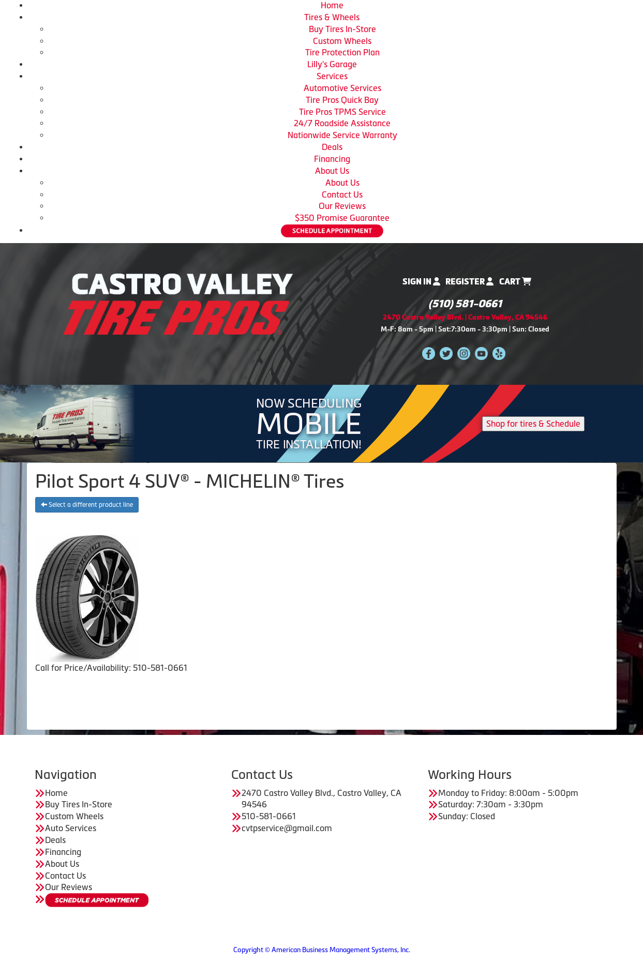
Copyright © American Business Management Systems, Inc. (321, 950)
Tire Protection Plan (342, 52)
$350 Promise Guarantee (342, 217)
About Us (332, 170)
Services (332, 76)
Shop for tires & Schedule (533, 423)
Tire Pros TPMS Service (342, 111)
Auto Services (70, 828)
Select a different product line (87, 504)
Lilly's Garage (332, 64)
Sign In (421, 281)
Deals (332, 147)
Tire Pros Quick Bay (342, 99)
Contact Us (342, 194)
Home (332, 5)
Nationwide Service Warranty (342, 135)
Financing (332, 158)
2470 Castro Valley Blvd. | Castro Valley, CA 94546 (465, 317)
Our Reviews (342, 205)
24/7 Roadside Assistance (342, 123)
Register (469, 281)
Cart (515, 281)
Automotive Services (342, 88)
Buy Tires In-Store (342, 29)
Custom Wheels (342, 41)
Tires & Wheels (332, 17)
